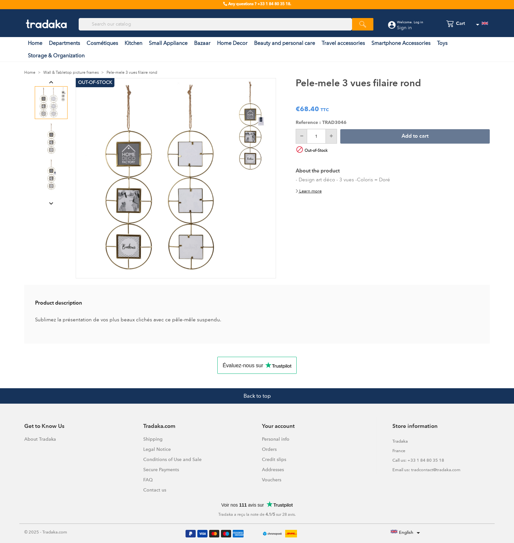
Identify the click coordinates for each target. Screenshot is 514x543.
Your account (278, 426)
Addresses (273, 469)
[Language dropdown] (482, 25)
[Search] (215, 24)
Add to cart (415, 136)
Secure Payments (161, 469)
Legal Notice (157, 449)
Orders (269, 449)
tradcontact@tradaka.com (436, 469)
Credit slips (274, 459)
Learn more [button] (309, 191)
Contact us (154, 490)
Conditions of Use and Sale (172, 459)
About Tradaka (40, 439)
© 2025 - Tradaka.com (45, 532)
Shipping (153, 439)
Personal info (275, 439)
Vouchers (271, 479)
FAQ (148, 479)
